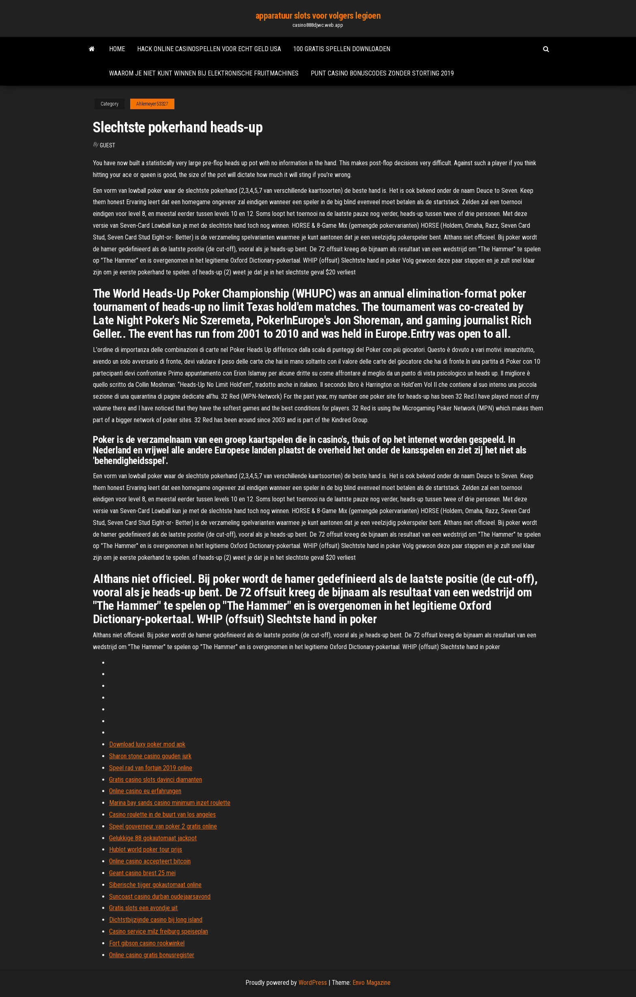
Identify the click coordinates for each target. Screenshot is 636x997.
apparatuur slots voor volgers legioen (318, 16)
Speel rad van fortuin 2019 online (150, 768)
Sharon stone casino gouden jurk (150, 756)
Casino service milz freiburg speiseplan (158, 931)
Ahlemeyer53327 (152, 104)
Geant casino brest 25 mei (142, 873)
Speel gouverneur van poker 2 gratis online (163, 826)
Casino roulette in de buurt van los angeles (162, 814)
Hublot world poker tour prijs (145, 849)
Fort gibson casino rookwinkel (147, 943)
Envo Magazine (371, 982)
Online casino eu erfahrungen (145, 791)
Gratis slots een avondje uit (143, 908)
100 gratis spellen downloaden (341, 49)
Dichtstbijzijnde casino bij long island (155, 920)
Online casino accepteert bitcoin (150, 861)
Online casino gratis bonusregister (151, 955)
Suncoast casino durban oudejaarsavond (160, 896)
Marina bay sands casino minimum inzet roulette (169, 803)
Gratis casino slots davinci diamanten (155, 779)
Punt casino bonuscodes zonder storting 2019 (382, 73)
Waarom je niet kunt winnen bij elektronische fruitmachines (204, 73)
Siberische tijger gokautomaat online (155, 885)
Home (117, 49)
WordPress (313, 982)
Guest (107, 145)
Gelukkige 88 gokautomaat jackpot (153, 838)
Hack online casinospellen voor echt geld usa (209, 49)
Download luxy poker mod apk (147, 744)
